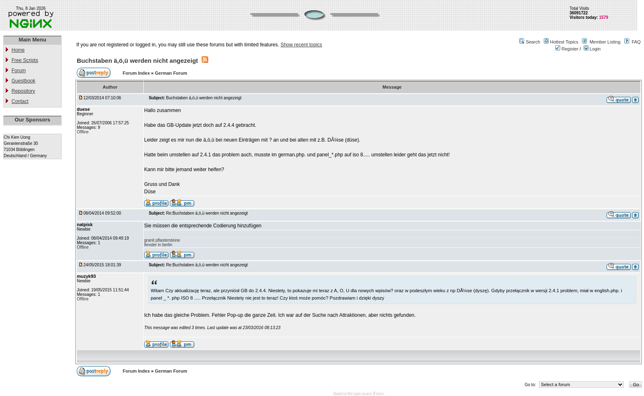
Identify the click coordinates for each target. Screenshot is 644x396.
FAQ (636, 41)
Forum (19, 70)
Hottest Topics (564, 41)
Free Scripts (25, 60)
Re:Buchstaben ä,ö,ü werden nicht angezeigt (207, 213)
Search (533, 41)
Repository (23, 91)
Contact (20, 101)
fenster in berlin (158, 245)
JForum (378, 393)
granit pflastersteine (162, 240)
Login (592, 48)
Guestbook (23, 81)
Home (18, 50)
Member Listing (604, 41)
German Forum (171, 73)
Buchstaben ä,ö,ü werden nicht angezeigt (137, 60)
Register (566, 48)
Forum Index (137, 73)
